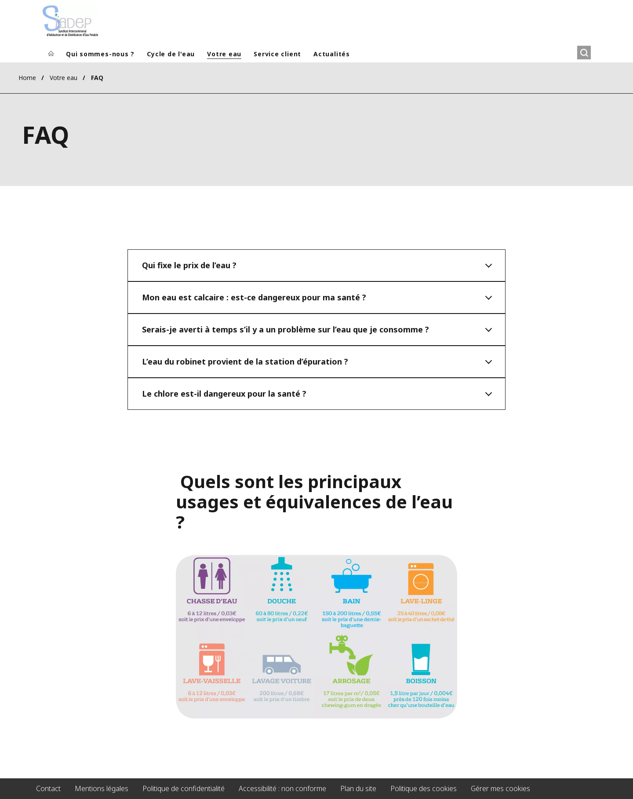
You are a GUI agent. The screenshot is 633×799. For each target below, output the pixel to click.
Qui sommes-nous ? (100, 54)
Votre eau (224, 54)
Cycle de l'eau (171, 54)
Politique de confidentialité (183, 788)
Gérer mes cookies (500, 788)
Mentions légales (101, 788)
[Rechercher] (584, 52)
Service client (277, 54)
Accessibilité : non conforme (282, 788)
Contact (48, 788)
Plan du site (358, 788)
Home (27, 77)
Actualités (331, 54)
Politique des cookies (423, 788)
